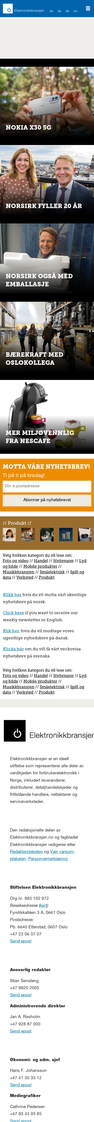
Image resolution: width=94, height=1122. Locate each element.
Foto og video (15, 560)
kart (43, 906)
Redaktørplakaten (26, 852)
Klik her (11, 630)
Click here (13, 612)
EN (52, 11)
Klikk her (12, 594)
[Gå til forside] (20, 8)
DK (67, 11)
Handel (41, 560)
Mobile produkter (40, 566)
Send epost (20, 942)
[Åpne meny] (88, 8)
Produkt (47, 577)
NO (76, 11)
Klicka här (13, 648)
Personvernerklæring (48, 859)
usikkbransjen (20, 572)
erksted (26, 577)
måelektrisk (53, 572)
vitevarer (65, 560)
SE (59, 11)
